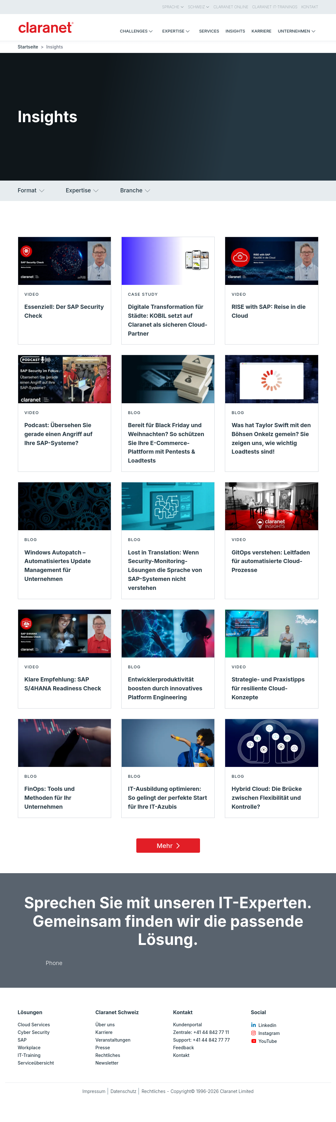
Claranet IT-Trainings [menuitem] (274, 6)
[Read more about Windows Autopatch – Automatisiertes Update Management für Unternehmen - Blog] (64, 540)
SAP (22, 1040)
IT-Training (29, 1055)
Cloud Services (34, 1024)
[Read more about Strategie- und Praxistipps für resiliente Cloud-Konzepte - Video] (271, 659)
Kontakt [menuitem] (309, 6)
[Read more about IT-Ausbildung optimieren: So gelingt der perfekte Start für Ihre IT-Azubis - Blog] (168, 768)
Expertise (83, 191)
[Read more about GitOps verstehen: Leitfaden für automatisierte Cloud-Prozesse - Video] (271, 540)
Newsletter (107, 1063)
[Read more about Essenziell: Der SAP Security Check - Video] (64, 291)
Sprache (173, 6)
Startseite (28, 46)
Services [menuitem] (209, 30)
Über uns (105, 1024)
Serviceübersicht (36, 1063)
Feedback (183, 1047)
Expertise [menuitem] (177, 30)
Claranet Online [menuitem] (230, 6)
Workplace (29, 1047)
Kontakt (181, 1055)
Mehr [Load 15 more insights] (169, 846)
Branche (135, 191)
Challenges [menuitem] (138, 30)
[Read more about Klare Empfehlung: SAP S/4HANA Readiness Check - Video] (64, 659)
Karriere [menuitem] (262, 30)
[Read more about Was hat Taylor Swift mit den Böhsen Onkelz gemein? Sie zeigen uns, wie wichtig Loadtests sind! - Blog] (271, 413)
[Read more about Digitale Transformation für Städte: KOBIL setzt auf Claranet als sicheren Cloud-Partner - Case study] (168, 291)
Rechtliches (108, 1055)
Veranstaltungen (113, 1040)
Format (32, 191)
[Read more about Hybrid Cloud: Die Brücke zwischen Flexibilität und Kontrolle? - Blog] (271, 768)
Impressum (93, 1091)
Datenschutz (124, 1091)
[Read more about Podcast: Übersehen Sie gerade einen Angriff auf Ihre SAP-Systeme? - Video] (64, 413)
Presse (103, 1047)
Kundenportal (187, 1024)
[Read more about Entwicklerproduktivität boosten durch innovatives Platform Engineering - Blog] (168, 659)
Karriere (104, 1032)
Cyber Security (34, 1032)
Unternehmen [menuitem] (298, 30)
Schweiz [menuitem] (199, 6)
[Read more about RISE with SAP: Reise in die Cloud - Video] (271, 291)
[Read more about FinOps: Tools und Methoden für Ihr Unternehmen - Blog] (64, 768)
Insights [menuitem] (235, 30)
